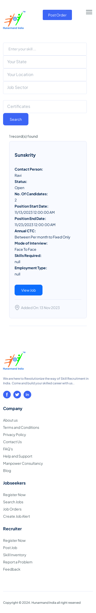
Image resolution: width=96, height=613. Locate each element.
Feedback (11, 569)
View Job (28, 290)
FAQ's (8, 449)
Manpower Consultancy (23, 463)
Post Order (57, 15)
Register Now (14, 494)
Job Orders (12, 509)
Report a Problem (18, 562)
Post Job (10, 547)
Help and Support (17, 456)
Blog (7, 470)
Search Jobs (13, 501)
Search (16, 119)
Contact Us (12, 441)
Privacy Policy (14, 434)
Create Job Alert (16, 516)
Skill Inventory (14, 554)
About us (10, 420)
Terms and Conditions (21, 427)
